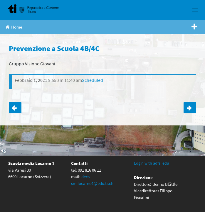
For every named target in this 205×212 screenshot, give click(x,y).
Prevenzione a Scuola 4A (15, 107)
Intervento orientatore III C (190, 107)
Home (14, 27)
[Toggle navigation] (195, 10)
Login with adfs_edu (151, 163)
